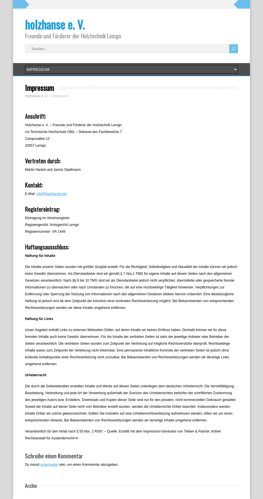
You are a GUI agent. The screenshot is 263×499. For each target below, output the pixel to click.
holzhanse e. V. (55, 24)
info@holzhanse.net (52, 194)
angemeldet (49, 465)
